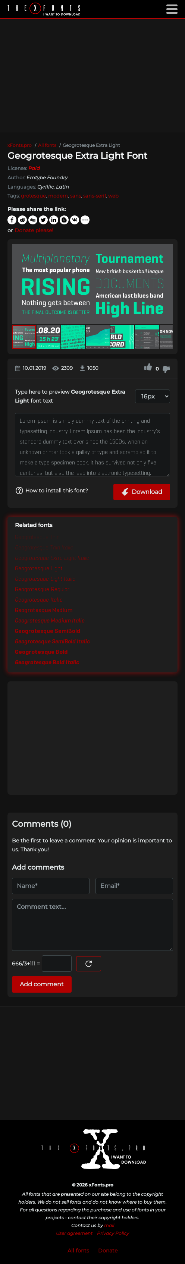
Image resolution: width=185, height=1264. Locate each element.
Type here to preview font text (70, 396)
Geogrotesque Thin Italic (44, 548)
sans (75, 196)
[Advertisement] (92, 75)
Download (141, 492)
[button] (166, 284)
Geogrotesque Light (39, 568)
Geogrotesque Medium (44, 610)
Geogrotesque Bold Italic (47, 662)
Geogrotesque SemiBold (47, 631)
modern (58, 196)
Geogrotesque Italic (39, 600)
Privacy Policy (113, 1233)
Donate (107, 1250)
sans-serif (94, 196)
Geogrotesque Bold (41, 652)
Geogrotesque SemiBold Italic (52, 641)
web (113, 196)
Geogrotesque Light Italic (45, 579)
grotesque (33, 196)
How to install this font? (51, 490)
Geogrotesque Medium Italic (50, 621)
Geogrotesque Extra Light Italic (52, 558)
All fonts (78, 1250)
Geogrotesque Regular (42, 589)
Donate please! (34, 230)
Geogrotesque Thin (37, 537)
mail (109, 1225)
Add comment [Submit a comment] (42, 984)
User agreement (74, 1233)
